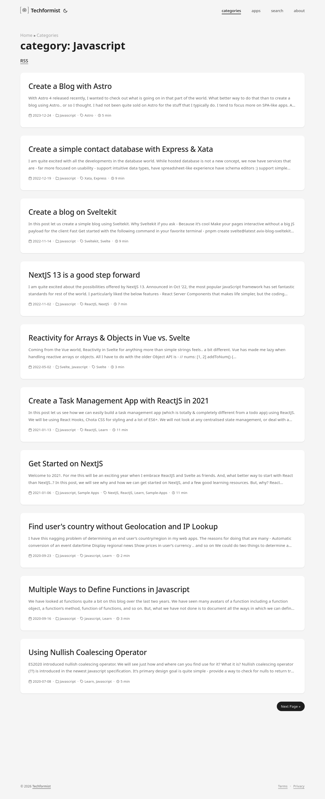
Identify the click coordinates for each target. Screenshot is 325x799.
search (277, 10)
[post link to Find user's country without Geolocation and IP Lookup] (162, 592)
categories (231, 10)
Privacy (298, 790)
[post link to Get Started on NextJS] (162, 522)
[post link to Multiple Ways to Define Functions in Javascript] (162, 662)
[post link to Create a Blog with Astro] (162, 102)
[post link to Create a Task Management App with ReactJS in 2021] (162, 452)
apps (256, 10)
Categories (47, 35)
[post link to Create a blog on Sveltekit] (162, 242)
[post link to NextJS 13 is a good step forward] (162, 312)
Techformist (40, 10)
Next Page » (291, 777)
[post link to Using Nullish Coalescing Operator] (162, 732)
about (299, 10)
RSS (24, 61)
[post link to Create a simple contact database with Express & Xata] (162, 172)
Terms (283, 790)
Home (26, 35)
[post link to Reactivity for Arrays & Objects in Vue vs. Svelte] (162, 382)
